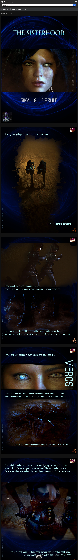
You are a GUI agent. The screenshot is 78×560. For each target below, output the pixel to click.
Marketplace (5, 9)
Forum (19, 9)
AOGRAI (11, 13)
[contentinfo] (6, 5)
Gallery (13, 9)
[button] (76, 1)
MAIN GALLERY (4, 13)
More (25, 9)
